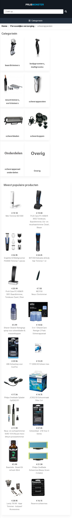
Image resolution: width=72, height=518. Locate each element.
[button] (35, 20)
